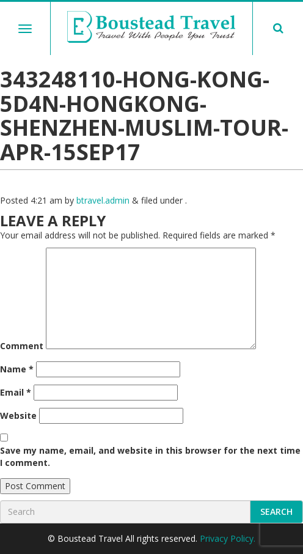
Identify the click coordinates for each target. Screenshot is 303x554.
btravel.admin (103, 200)
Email (15, 392)
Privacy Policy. (227, 538)
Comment (21, 346)
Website (18, 415)
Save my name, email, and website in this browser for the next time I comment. (150, 456)
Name (17, 369)
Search (276, 511)
